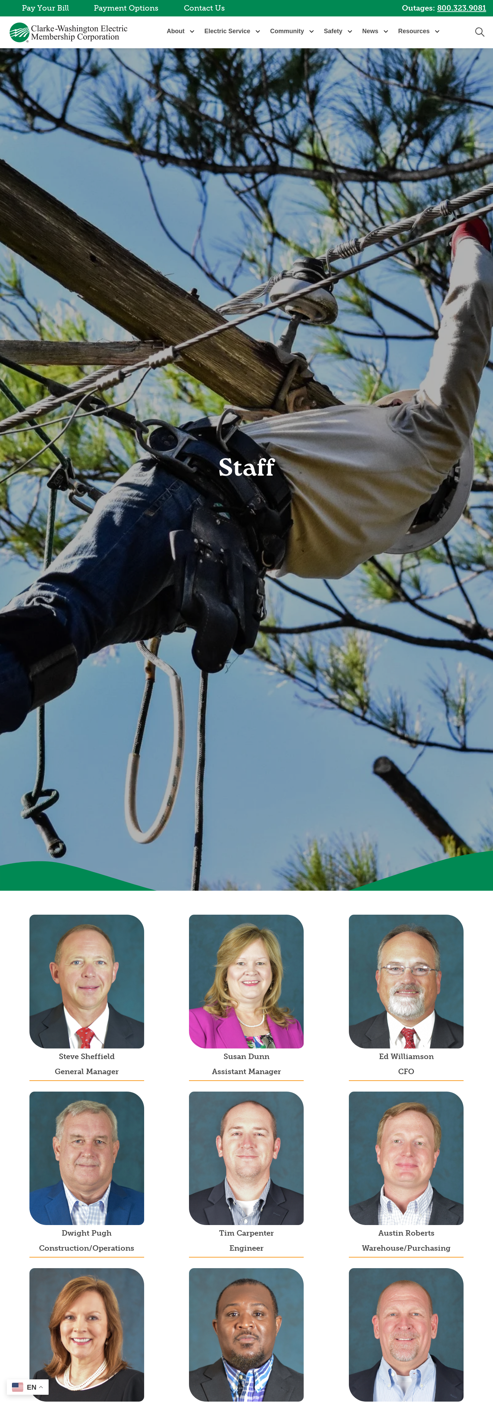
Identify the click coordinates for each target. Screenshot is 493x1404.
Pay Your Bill (45, 8)
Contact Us (204, 8)
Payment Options (126, 8)
